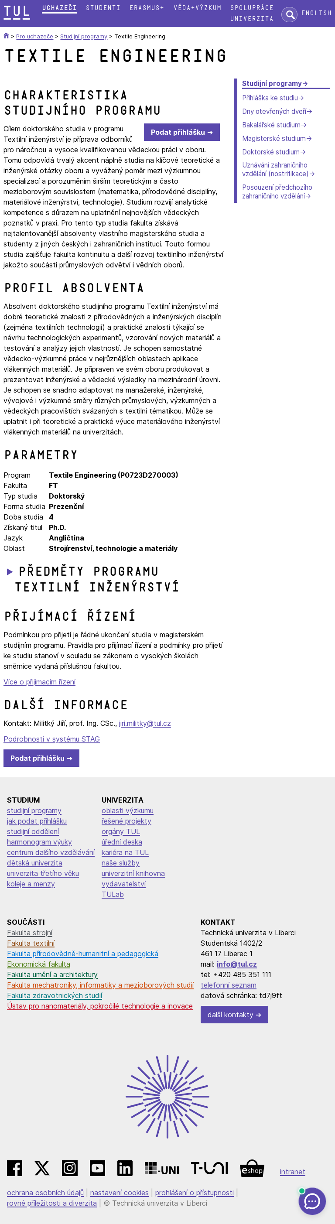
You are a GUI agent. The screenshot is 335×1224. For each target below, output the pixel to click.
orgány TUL (121, 831)
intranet (292, 1171)
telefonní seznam (228, 985)
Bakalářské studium (271, 125)
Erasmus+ (146, 8)
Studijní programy (272, 83)
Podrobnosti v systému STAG (51, 739)
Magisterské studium (274, 138)
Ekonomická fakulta (38, 964)
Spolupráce (251, 8)
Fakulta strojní (29, 932)
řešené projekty (126, 821)
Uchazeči (59, 8)
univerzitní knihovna (133, 873)
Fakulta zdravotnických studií (54, 995)
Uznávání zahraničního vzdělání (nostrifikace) (275, 169)
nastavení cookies (119, 1192)
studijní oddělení (33, 831)
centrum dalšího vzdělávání (51, 852)
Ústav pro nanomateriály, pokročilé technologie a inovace (100, 1006)
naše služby (121, 862)
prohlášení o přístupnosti (194, 1192)
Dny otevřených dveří (274, 111)
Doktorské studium (271, 152)
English (316, 13)
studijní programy (34, 810)
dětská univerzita (34, 862)
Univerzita (251, 19)
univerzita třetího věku (43, 873)
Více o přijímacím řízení (39, 681)
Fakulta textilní (31, 943)
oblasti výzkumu (128, 810)
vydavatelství (124, 883)
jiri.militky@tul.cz (145, 723)
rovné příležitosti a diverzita (52, 1203)
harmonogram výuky (39, 842)
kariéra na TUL (125, 852)
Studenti (102, 8)
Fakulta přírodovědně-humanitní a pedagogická (82, 953)
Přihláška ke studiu (270, 98)
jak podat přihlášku (37, 821)
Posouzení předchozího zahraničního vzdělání (277, 191)
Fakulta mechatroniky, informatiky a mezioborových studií (100, 985)
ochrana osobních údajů (45, 1192)
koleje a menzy (31, 883)
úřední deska (122, 842)
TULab (113, 894)
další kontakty (230, 1014)
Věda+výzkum (197, 8)
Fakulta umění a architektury (52, 974)
